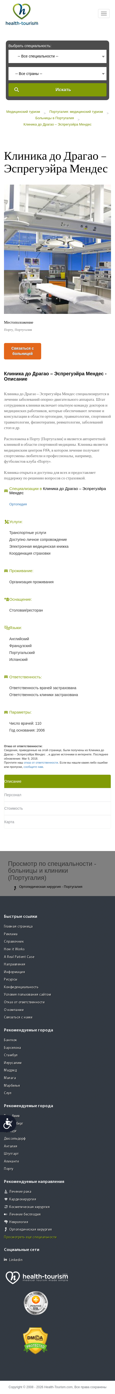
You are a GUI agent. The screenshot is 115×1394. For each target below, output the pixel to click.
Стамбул (11, 1055)
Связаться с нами (18, 1017)
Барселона (12, 1048)
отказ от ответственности (41, 762)
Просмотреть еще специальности (30, 1237)
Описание (12, 781)
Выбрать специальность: (30, 46)
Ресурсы (11, 979)
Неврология (18, 1222)
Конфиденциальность (21, 987)
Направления (14, 964)
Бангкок (10, 1040)
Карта (9, 822)
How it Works (14, 949)
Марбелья (12, 1086)
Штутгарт (11, 1154)
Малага (10, 1078)
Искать (63, 89)
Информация (14, 972)
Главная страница (18, 926)
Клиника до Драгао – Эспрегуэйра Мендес (58, 124)
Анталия (11, 1146)
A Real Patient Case (19, 957)
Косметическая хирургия (29, 1207)
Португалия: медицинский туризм (76, 112)
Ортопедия (18, 504)
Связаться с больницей (22, 351)
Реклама (11, 934)
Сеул (7, 1093)
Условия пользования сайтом (27, 994)
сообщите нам (33, 766)
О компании (14, 1010)
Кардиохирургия (22, 1199)
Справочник (14, 941)
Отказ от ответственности (24, 1002)
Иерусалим (13, 1063)
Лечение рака (20, 1191)
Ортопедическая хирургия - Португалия (47, 887)
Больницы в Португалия (54, 118)
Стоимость (13, 808)
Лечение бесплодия (25, 1214)
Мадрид (10, 1070)
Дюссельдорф (15, 1139)
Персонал (12, 795)
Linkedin (13, 1260)
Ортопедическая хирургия (30, 1229)
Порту (9, 1169)
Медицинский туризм (23, 112)
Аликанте (11, 1161)
